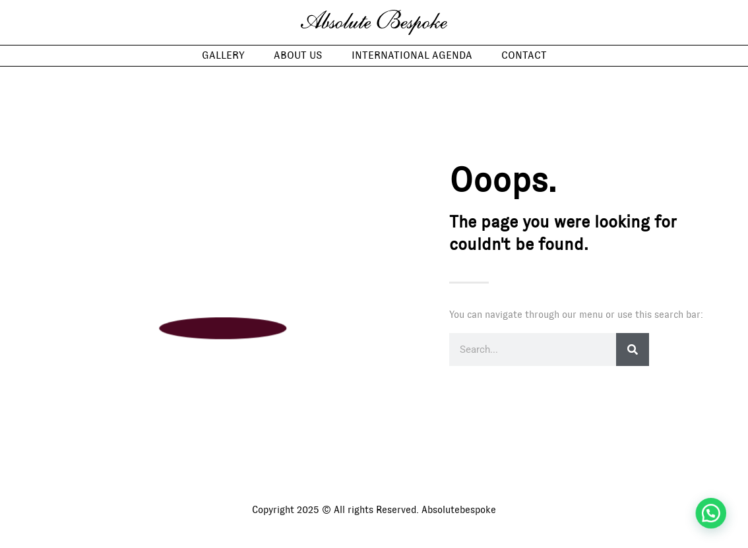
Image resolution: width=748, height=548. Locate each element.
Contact (524, 55)
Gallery (223, 55)
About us (298, 55)
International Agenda (412, 55)
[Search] (632, 349)
